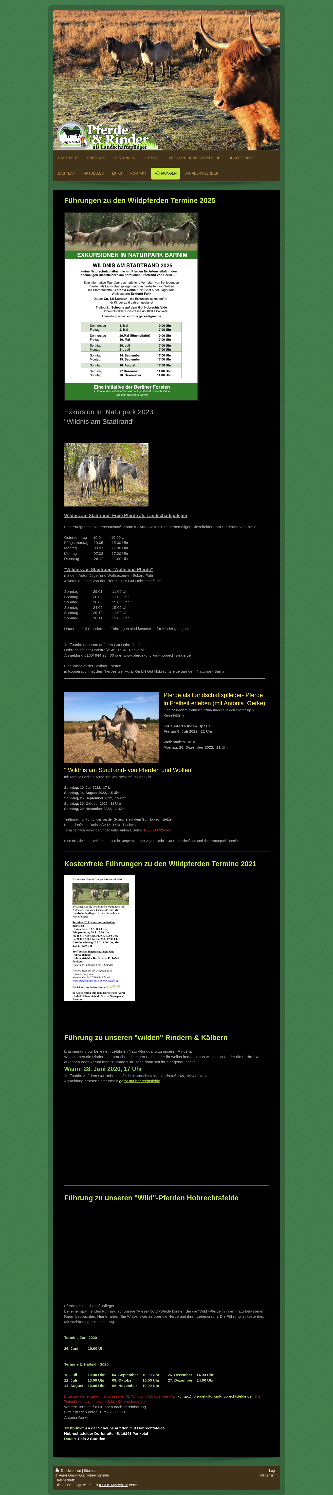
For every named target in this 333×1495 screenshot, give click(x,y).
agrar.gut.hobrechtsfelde (139, 1081)
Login (273, 1471)
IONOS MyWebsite (113, 1485)
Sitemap (90, 1471)
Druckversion (69, 1471)
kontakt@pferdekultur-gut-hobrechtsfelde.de (214, 1396)
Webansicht (268, 1475)
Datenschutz (65, 1480)
